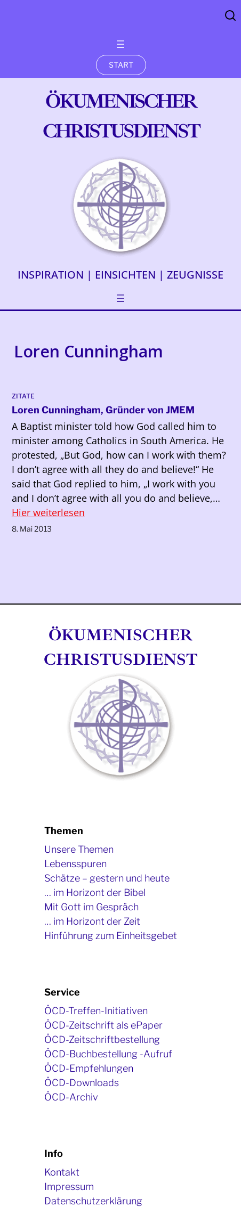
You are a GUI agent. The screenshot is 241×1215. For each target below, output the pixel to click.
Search (230, 15)
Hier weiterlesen (48, 512)
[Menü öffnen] (120, 44)
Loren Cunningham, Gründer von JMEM (103, 409)
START (121, 64)
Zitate (23, 396)
